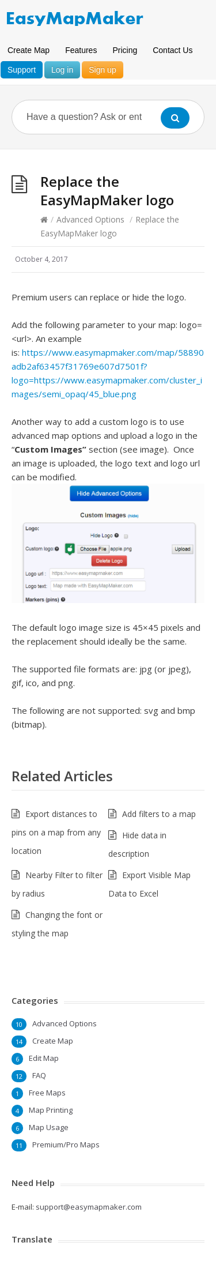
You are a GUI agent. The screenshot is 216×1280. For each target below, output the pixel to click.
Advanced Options (90, 219)
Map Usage (49, 1127)
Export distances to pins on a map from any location (56, 832)
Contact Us (172, 50)
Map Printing (51, 1110)
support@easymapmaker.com (89, 1207)
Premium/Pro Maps (66, 1144)
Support (21, 69)
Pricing (124, 50)
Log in (62, 69)
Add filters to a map (159, 813)
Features (81, 50)
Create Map (28, 50)
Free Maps (47, 1092)
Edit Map (44, 1058)
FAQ (39, 1075)
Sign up (102, 69)
